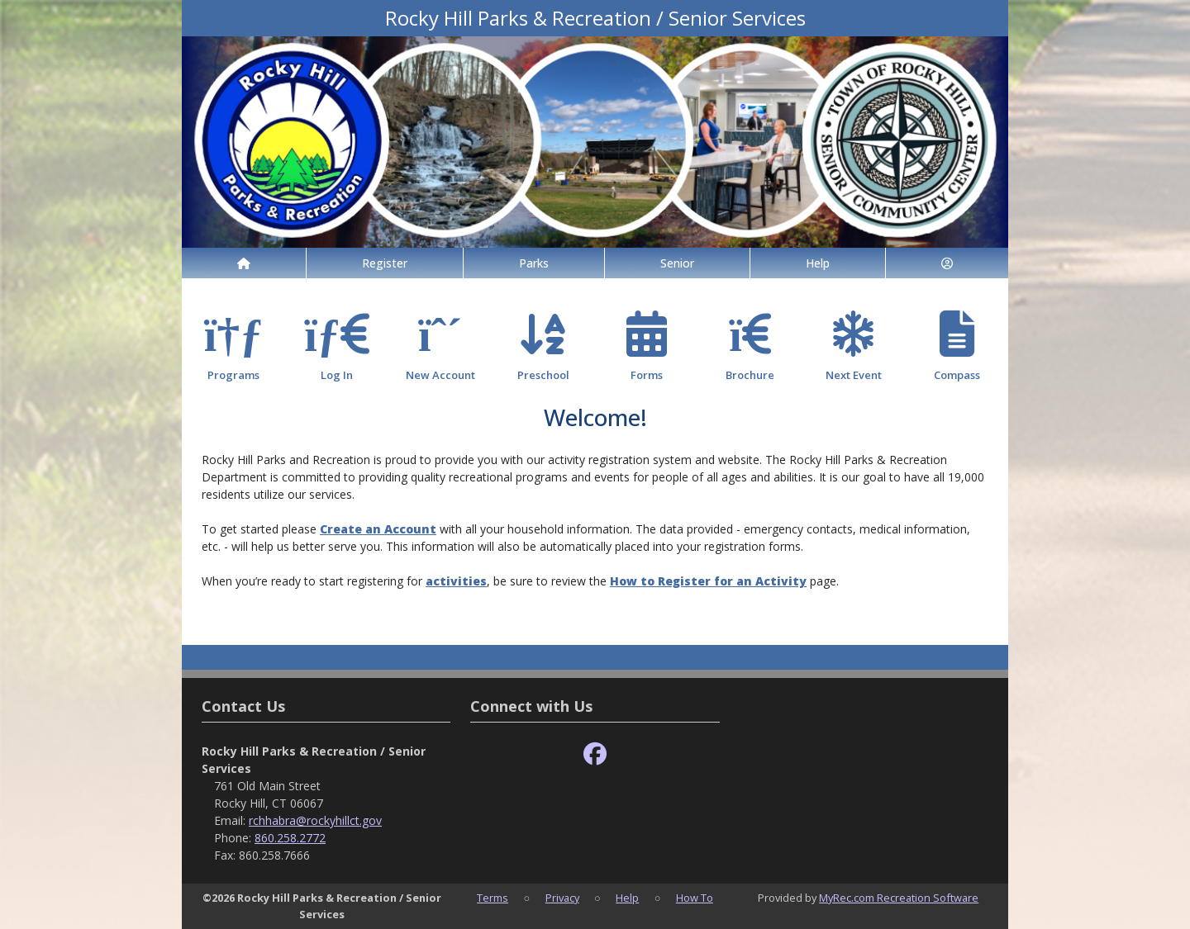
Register (384, 263)
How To (694, 897)
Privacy (562, 897)
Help (818, 263)
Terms (492, 897)
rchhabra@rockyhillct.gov (315, 820)
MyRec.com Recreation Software (898, 897)
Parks (534, 263)
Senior (677, 263)
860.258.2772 (290, 838)
